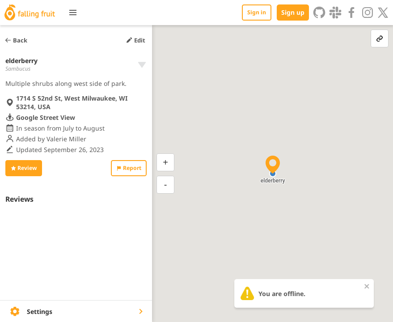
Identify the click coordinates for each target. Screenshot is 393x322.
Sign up (292, 12)
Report (128, 168)
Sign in (256, 12)
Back (15, 40)
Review (24, 168)
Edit (135, 40)
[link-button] (380, 38)
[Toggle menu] (73, 12)
